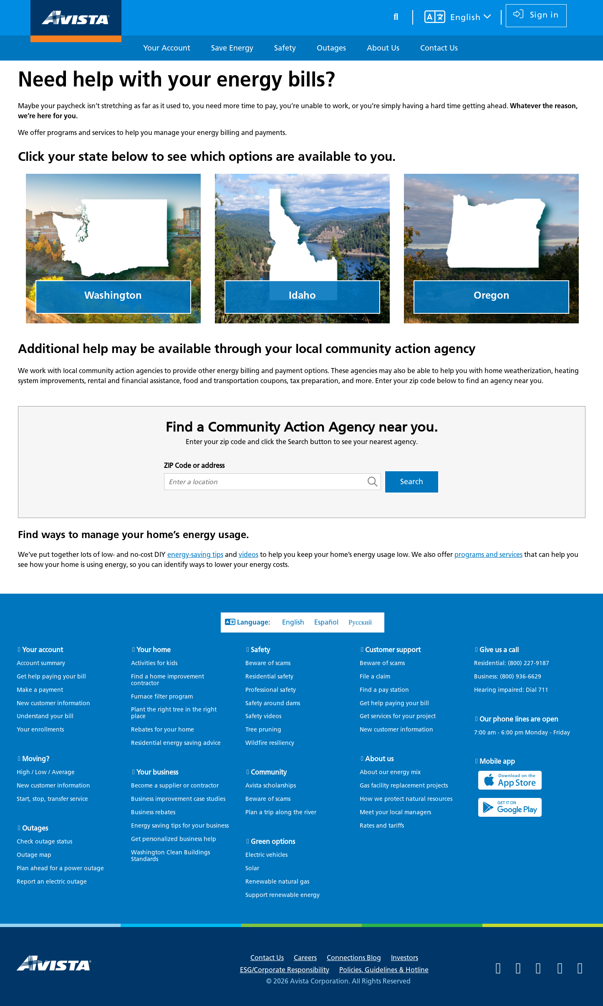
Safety (260, 650)
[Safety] (285, 48)
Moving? (35, 759)
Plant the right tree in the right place (174, 713)
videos (248, 555)
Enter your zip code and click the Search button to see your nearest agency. (302, 442)
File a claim (375, 676)
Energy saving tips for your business (180, 825)
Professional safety (270, 690)
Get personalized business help (173, 839)
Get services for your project (398, 716)
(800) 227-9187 (527, 663)
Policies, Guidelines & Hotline (384, 970)
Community (269, 772)
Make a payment (40, 690)
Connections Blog (354, 958)
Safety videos (263, 716)
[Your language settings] (447, 18)
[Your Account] (167, 48)
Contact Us (267, 958)
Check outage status (44, 841)
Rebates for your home (162, 729)
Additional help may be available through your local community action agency (247, 349)
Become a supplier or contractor (175, 785)
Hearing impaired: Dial (515, 690)
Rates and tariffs (382, 825)
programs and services (488, 555)
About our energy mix (390, 772)
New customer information (53, 703)
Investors (404, 958)
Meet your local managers (395, 812)
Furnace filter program (162, 696)
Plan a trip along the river (280, 812)
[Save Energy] (232, 48)
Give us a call (499, 650)
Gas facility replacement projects (404, 785)
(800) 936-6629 (519, 676)
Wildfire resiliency (269, 743)
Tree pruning (263, 729)
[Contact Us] (439, 48)
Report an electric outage (52, 881)
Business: (512, 676)
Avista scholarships (270, 785)
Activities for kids (154, 663)
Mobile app (497, 761)
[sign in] (534, 15)
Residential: (516, 663)
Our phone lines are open (518, 719)
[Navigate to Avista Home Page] (75, 35)
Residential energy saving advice (176, 743)
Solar (252, 868)
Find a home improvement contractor (167, 680)
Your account (42, 650)
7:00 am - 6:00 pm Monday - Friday (522, 732)
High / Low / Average (46, 772)
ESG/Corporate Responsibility (284, 970)
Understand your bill (45, 716)
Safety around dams (272, 703)
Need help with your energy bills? (176, 79)
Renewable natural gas (277, 881)
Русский (360, 622)
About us (379, 759)
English (293, 622)
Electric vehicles (266, 855)
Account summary (41, 663)
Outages (35, 828)
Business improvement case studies (178, 799)
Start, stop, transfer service (52, 799)
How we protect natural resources (406, 799)
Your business (157, 772)
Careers (305, 958)
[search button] (393, 15)
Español (326, 622)
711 (543, 690)
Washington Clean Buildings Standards (170, 856)
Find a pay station (384, 690)
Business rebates (153, 812)
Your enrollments (40, 729)
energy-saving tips (195, 555)
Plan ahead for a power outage (60, 868)
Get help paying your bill (51, 676)
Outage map (34, 855)
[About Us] (383, 48)
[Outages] (331, 48)
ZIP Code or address (194, 466)
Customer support (393, 650)
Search (411, 481)
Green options (273, 842)
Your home (153, 650)
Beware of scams (267, 663)
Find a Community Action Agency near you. (302, 427)
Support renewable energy (282, 895)
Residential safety (269, 676)
